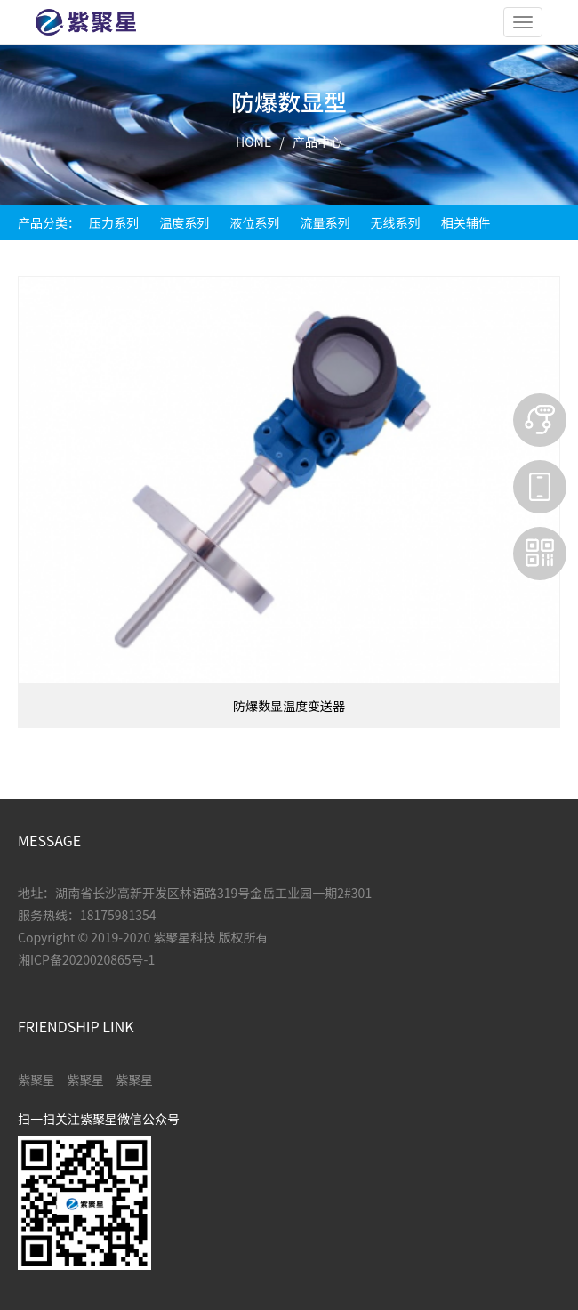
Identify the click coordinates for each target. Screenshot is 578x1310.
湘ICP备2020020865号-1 (86, 959)
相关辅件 (466, 222)
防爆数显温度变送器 (289, 706)
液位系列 (254, 222)
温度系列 (184, 222)
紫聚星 (36, 1079)
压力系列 (114, 222)
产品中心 (317, 141)
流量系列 (324, 222)
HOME (253, 141)
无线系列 (396, 222)
